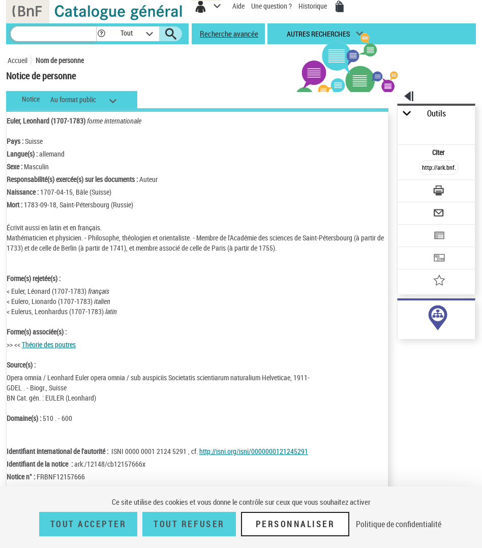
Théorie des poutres (49, 344)
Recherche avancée (229, 33)
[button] (101, 33)
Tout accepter (88, 524)
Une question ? (271, 6)
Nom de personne (60, 60)
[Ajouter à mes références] (439, 281)
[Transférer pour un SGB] (439, 259)
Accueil (17, 60)
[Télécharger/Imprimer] (439, 192)
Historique (313, 6)
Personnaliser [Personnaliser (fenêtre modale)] (295, 524)
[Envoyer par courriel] (439, 214)
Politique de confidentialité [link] (398, 524)
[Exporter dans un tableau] (439, 236)
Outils (436, 113)
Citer (439, 152)
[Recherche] (53, 33)
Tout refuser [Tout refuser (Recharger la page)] (189, 524)
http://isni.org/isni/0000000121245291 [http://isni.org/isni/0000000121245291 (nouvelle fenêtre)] (253, 451)
